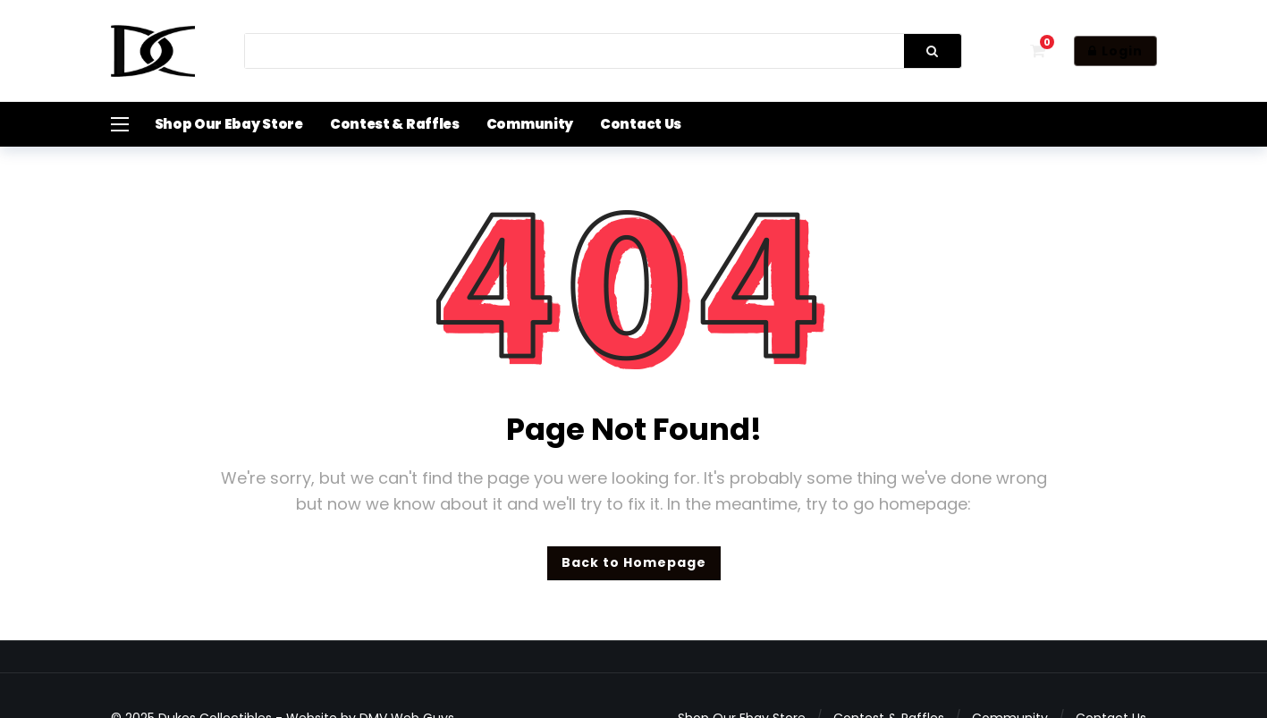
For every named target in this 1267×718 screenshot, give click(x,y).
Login (1115, 51)
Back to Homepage (634, 562)
